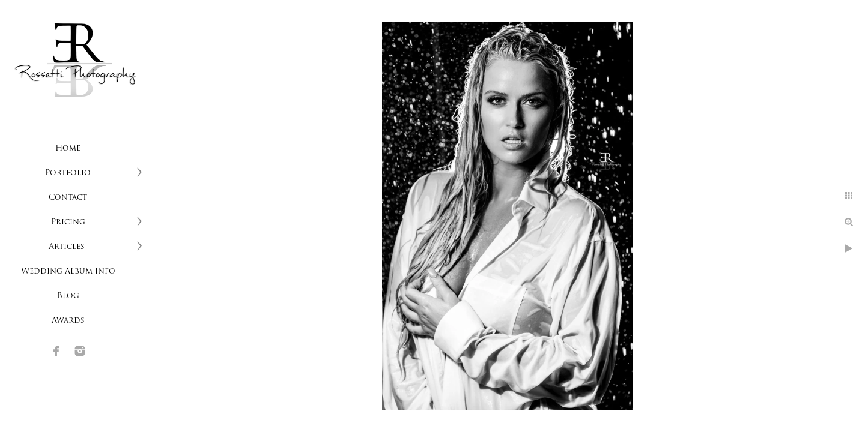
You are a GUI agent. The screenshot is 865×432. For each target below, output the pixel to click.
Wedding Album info (68, 271)
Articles (68, 247)
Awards (68, 321)
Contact (68, 198)
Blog (68, 296)
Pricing (68, 222)
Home (67, 148)
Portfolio (68, 173)
